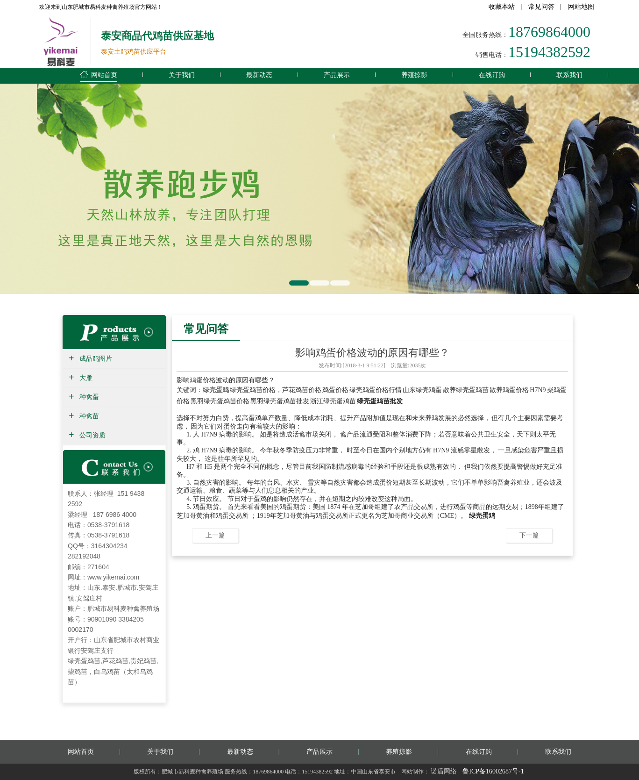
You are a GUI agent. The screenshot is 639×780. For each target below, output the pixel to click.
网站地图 (581, 6)
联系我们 (569, 75)
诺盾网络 (444, 771)
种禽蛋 (89, 397)
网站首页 (98, 73)
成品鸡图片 (95, 358)
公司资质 (92, 435)
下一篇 (529, 535)
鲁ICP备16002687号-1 (493, 771)
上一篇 (215, 535)
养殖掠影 (414, 75)
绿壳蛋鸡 (216, 390)
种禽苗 (89, 416)
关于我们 (182, 75)
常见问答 (541, 6)
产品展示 (337, 75)
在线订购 (492, 75)
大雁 (85, 377)
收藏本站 (502, 6)
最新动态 (259, 75)
